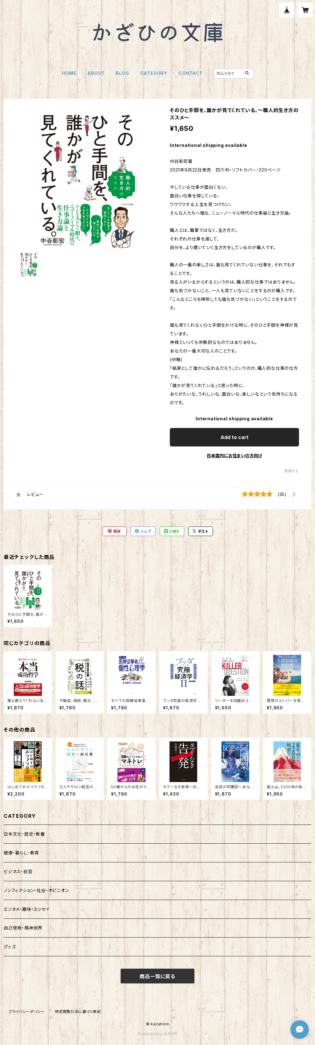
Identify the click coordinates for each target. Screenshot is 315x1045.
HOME (69, 73)
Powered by (157, 1033)
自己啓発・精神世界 (23, 927)
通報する (291, 471)
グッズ (10, 946)
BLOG (122, 73)
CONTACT (190, 73)
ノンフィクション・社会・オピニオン (36, 890)
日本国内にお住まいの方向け (234, 455)
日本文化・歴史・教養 (24, 834)
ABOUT (96, 73)
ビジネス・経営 (18, 871)
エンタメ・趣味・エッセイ (27, 909)
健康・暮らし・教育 (21, 852)
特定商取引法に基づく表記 (78, 1011)
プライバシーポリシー (27, 1011)
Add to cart (235, 437)
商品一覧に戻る (157, 976)
